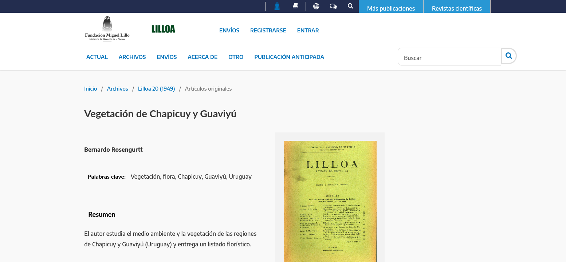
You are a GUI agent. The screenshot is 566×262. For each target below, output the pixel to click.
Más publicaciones (391, 8)
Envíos (229, 30)
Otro (235, 56)
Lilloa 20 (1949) (156, 88)
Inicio (90, 88)
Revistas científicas (457, 8)
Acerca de (202, 56)
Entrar (308, 30)
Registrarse (268, 30)
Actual (97, 56)
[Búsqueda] (449, 57)
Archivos (132, 56)
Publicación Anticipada (289, 56)
